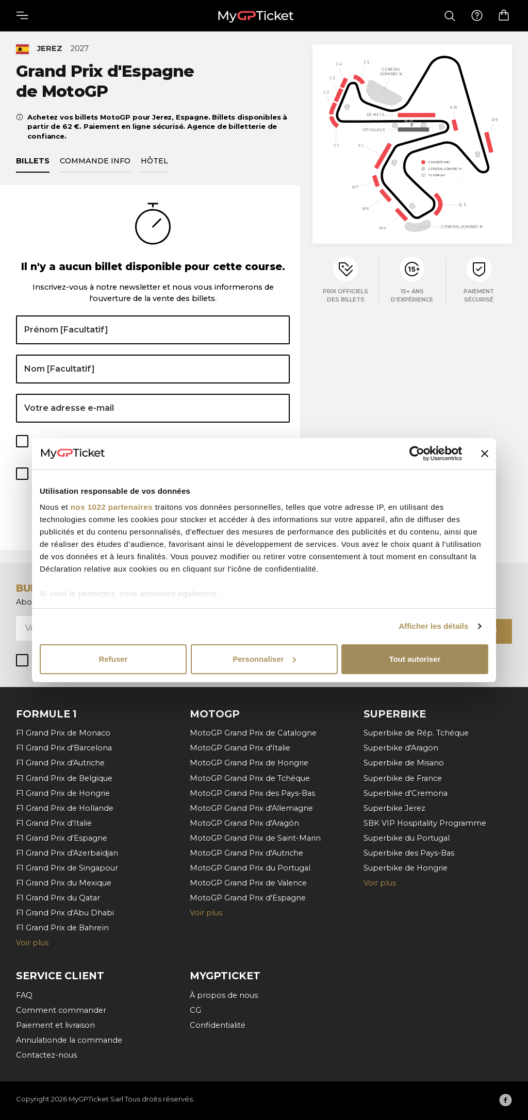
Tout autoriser (415, 659)
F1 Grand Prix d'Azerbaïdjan (67, 852)
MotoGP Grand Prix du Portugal (250, 867)
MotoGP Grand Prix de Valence (248, 882)
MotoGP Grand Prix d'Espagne (248, 897)
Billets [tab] (33, 161)
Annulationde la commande (69, 1039)
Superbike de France (403, 777)
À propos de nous (224, 994)
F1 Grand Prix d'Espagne (61, 837)
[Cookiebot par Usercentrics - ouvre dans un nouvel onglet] (417, 453)
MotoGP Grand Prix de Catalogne (253, 732)
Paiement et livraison (55, 1024)
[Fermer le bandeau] (484, 453)
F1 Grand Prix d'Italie (54, 822)
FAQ (24, 994)
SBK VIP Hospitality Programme (425, 822)
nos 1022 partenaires (112, 507)
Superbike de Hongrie (406, 867)
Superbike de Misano (404, 762)
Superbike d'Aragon (401, 747)
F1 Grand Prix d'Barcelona (64, 747)
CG (195, 1009)
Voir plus (32, 942)
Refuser (113, 659)
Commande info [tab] (95, 161)
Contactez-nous (46, 1054)
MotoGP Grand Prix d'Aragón (244, 822)
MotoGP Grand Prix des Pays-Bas (252, 792)
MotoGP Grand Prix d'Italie (240, 747)
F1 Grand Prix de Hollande (64, 807)
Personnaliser (264, 659)
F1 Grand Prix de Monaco (63, 732)
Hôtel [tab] (154, 161)
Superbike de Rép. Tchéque (416, 732)
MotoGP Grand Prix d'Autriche (246, 852)
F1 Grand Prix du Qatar (58, 897)
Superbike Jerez (394, 807)
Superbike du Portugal (407, 837)
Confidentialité (217, 1024)
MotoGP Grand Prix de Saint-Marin (255, 837)
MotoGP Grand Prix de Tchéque (250, 777)
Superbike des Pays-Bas (409, 852)
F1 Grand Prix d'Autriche (60, 762)
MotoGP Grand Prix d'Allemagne (251, 807)
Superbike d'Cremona (406, 792)
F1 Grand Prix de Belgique (64, 777)
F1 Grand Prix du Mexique (63, 882)
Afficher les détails (433, 626)
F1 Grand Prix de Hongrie (63, 792)
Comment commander (61, 1009)
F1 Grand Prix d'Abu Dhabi (65, 912)
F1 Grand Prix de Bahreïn (62, 927)
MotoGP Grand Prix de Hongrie (249, 762)
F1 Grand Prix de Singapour (67, 867)
